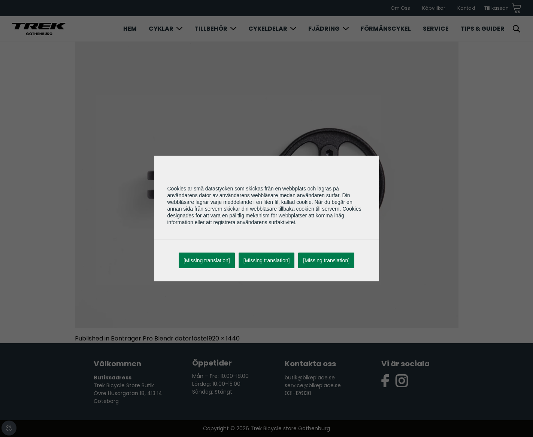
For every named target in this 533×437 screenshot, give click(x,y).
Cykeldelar (267, 28)
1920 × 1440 (223, 338)
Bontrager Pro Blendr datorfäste (159, 338)
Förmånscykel (386, 28)
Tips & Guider (483, 28)
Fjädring (324, 28)
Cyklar (161, 28)
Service (436, 28)
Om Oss (400, 8)
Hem (130, 28)
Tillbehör (210, 28)
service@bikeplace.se (313, 385)
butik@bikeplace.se (310, 377)
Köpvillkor (433, 8)
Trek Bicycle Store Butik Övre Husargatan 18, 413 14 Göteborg (128, 393)
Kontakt (466, 8)
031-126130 (298, 393)
